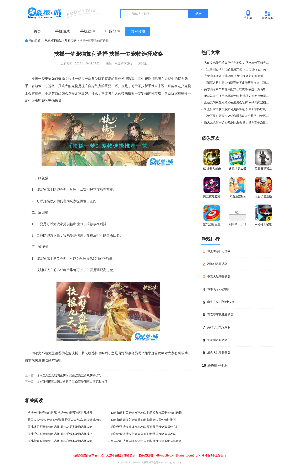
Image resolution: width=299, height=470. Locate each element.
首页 (37, 31)
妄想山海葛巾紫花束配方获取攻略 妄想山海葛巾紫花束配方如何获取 (237, 89)
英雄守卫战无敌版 (218, 327)
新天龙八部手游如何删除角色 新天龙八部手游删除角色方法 (237, 122)
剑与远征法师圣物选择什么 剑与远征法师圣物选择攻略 (146, 441)
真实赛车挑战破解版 (220, 314)
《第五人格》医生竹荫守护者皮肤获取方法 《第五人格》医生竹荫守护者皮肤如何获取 (237, 82)
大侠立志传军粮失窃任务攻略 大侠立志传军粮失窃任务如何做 (237, 62)
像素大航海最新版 (218, 276)
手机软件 (87, 31)
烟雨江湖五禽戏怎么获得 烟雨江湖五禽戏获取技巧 (69, 375)
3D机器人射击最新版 (212, 169)
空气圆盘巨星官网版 (212, 225)
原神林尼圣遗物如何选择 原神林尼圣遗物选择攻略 (60, 426)
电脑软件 (112, 31)
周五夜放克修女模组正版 (212, 197)
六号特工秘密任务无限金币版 (263, 225)
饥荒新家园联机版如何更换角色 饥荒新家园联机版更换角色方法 (237, 109)
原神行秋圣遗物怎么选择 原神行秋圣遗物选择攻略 (143, 433)
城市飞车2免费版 (218, 289)
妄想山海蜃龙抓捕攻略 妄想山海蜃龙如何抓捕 (233, 76)
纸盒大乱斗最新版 (218, 352)
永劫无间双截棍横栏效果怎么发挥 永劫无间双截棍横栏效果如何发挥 (237, 102)
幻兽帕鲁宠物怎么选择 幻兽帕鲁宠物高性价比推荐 (143, 419)
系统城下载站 (53, 40)
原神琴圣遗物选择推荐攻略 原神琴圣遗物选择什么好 (145, 426)
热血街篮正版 (263, 196)
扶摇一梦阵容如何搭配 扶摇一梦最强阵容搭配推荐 (60, 412)
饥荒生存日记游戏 (218, 251)
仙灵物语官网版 (217, 340)
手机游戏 (62, 31)
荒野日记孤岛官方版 (263, 169)
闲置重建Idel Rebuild (237, 197)
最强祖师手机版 (217, 365)
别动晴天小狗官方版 (237, 225)
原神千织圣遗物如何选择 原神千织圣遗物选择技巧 (60, 433)
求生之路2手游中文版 (221, 301)
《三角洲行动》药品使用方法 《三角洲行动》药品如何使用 (237, 69)
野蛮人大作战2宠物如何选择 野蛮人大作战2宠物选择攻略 (64, 419)
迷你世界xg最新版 (237, 169)
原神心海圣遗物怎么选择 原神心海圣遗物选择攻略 (60, 441)
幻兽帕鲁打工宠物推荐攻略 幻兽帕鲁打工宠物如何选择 (146, 412)
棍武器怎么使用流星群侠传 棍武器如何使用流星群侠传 (237, 95)
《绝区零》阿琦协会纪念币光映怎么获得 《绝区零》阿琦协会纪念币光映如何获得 (237, 115)
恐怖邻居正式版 (217, 263)
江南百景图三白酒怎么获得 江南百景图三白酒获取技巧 (72, 381)
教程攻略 (137, 31)
